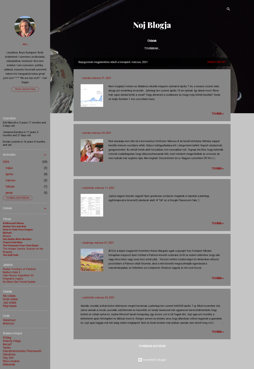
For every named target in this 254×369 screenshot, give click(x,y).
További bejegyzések (152, 346)
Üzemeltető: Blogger (152, 359)
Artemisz (8, 323)
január (9, 192)
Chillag (7, 337)
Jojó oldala (9, 302)
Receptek (191, 48)
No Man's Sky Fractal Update (19, 281)
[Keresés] (228, 9)
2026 (6, 161)
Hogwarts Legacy (13, 278)
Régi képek (10, 306)
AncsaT (7, 344)
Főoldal (111, 48)
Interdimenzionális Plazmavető (22, 351)
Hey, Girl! (8, 357)
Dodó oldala (10, 299)
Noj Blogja (152, 24)
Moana (7, 236)
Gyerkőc (141, 48)
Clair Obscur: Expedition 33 (18, 275)
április (9, 174)
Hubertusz (9, 320)
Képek (175, 48)
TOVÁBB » (217, 113)
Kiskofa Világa (12, 341)
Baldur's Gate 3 (11, 272)
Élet (127, 48)
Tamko (7, 347)
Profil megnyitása (25, 89)
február (10, 186)
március (10, 180)
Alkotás (159, 48)
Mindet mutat (216, 62)
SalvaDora (9, 354)
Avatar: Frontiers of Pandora (19, 269)
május (9, 168)
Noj (25, 44)
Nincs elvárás (11, 361)
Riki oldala (9, 296)
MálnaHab (9, 364)
